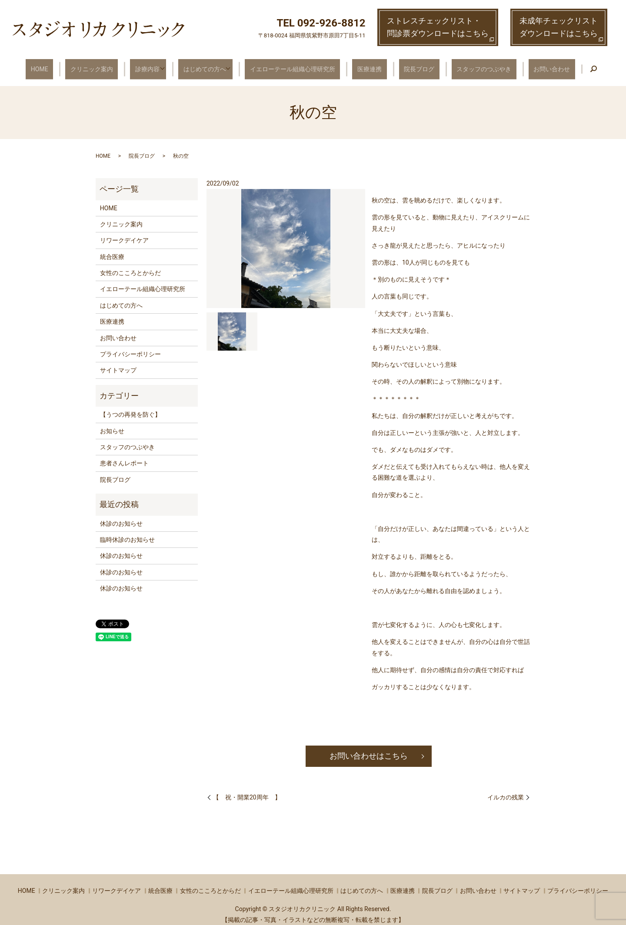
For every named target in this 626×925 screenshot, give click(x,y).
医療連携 (368, 65)
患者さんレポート (124, 456)
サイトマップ (118, 363)
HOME (64, 65)
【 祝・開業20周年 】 (247, 790)
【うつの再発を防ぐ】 (130, 407)
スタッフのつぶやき (467, 65)
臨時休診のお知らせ (127, 533)
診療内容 (156, 65)
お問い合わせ (527, 65)
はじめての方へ (212, 65)
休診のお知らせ (121, 516)
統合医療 (112, 249)
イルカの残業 (505, 790)
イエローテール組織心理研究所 (298, 65)
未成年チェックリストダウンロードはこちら (558, 27)
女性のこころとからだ (130, 266)
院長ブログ (410, 65)
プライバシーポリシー (130, 347)
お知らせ (112, 424)
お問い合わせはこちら (369, 749)
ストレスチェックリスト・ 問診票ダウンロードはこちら (438, 27)
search (565, 66)
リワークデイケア (124, 233)
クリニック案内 (108, 65)
